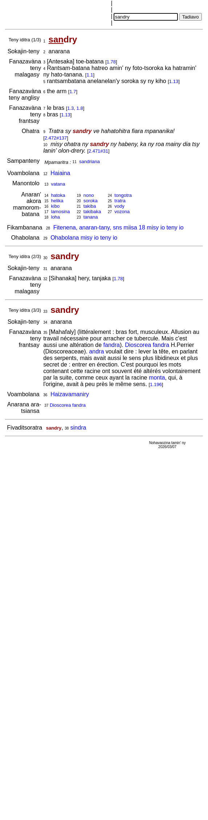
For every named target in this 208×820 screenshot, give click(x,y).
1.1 (89, 75)
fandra (111, 345)
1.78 (111, 62)
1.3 (70, 108)
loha (55, 217)
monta (157, 377)
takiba (89, 206)
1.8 (80, 108)
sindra (78, 428)
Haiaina (60, 173)
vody (119, 206)
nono (88, 195)
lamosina (60, 211)
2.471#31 (98, 151)
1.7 (72, 91)
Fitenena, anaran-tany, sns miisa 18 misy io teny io (118, 227)
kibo (55, 206)
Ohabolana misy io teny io (83, 238)
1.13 (173, 81)
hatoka (58, 195)
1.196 (156, 384)
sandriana (89, 161)
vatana (58, 184)
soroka (90, 200)
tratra (119, 200)
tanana (90, 217)
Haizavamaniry (69, 394)
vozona (122, 211)
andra (96, 351)
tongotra (123, 195)
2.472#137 (56, 138)
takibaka (92, 211)
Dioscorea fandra (147, 345)
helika (57, 200)
